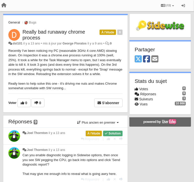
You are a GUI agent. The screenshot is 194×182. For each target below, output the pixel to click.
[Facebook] (146, 59)
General (14, 22)
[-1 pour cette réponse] (121, 139)
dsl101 (17, 43)
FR (167, 6)
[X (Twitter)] (138, 59)
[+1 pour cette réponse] (108, 139)
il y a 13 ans (56, 133)
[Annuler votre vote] (114, 139)
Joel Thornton (37, 133)
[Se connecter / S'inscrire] (183, 5)
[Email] (154, 59)
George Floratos (75, 43)
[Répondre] (90, 139)
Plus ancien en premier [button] (98, 122)
